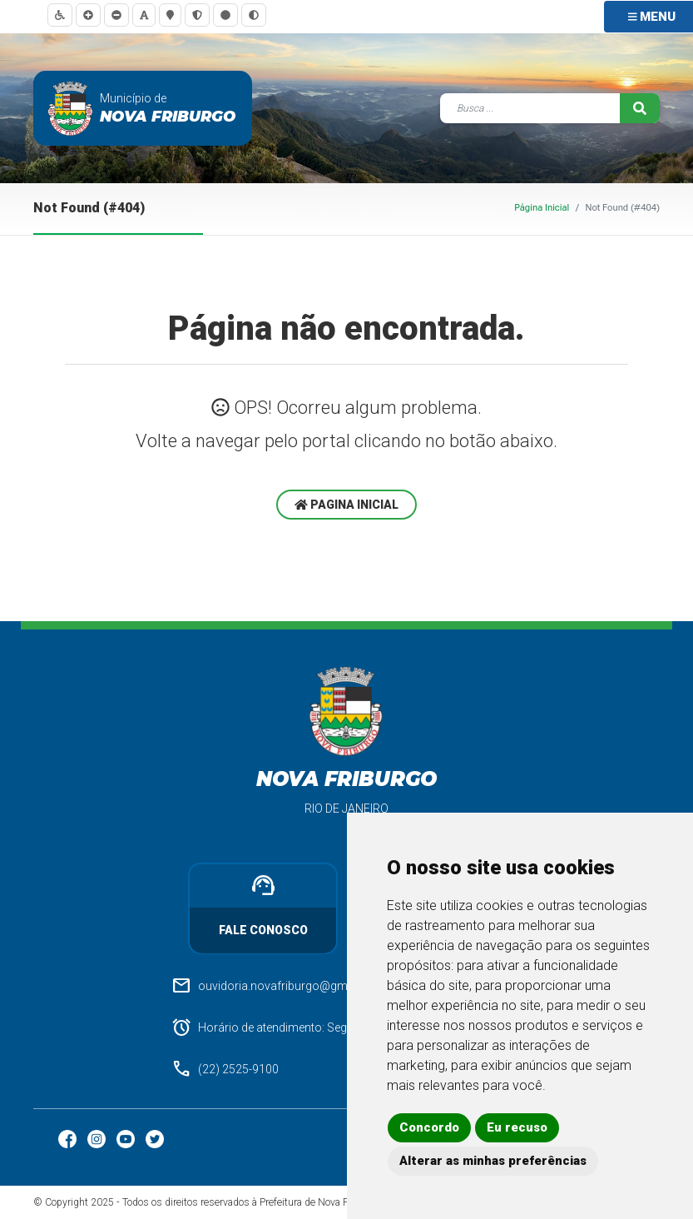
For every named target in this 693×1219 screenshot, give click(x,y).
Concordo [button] (429, 1127)
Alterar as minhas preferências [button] (493, 1160)
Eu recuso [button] (517, 1127)
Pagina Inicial (346, 504)
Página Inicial (541, 207)
